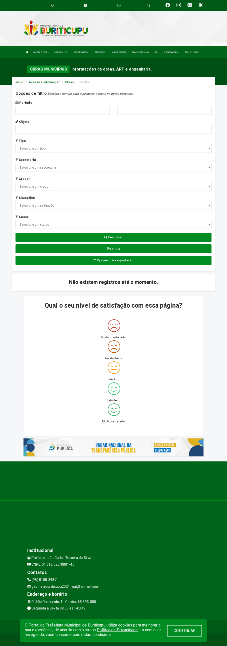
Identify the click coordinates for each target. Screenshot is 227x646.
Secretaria (26, 160)
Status (22, 217)
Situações (25, 198)
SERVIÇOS (100, 52)
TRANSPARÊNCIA (140, 52)
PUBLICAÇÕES (172, 52)
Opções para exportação (114, 260)
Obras (69, 82)
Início (20, 82)
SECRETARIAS (82, 52)
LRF (157, 52)
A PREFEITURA (41, 52)
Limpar (113, 249)
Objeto (23, 122)
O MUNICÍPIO (61, 52)
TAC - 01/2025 (192, 52)
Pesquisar (113, 237)
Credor (23, 179)
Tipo (21, 141)
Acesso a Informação (44, 82)
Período (24, 103)
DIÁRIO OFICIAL (119, 52)
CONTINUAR (185, 630)
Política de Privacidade (117, 629)
